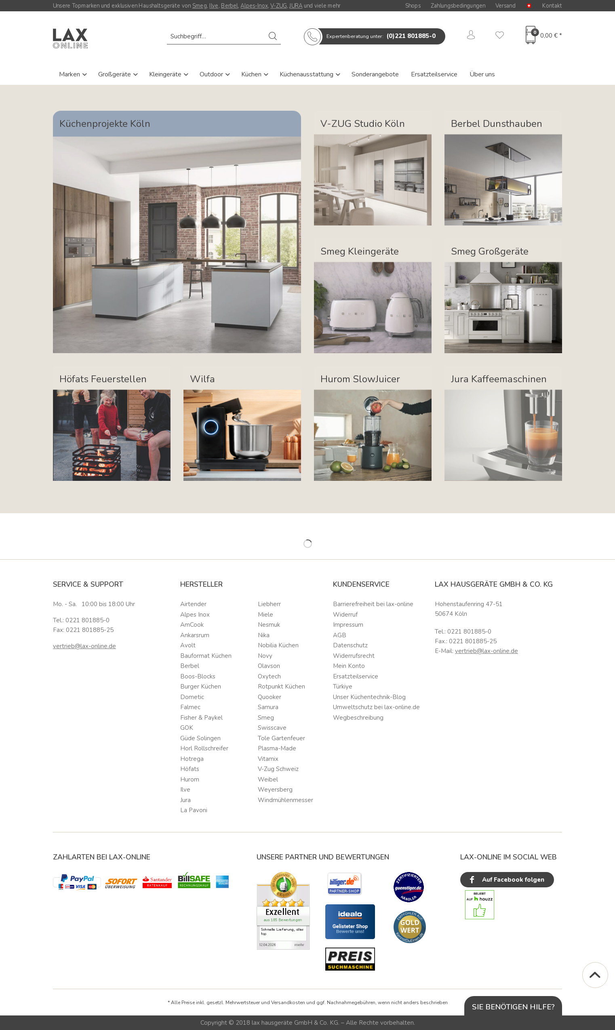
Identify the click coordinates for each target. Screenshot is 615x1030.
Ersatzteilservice (434, 74)
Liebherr (269, 604)
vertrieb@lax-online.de (84, 646)
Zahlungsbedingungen (458, 6)
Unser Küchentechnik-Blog (369, 697)
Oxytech (269, 676)
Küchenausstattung (307, 74)
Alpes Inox (195, 615)
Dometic (192, 697)
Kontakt (552, 6)
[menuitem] (224, 36)
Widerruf (345, 615)
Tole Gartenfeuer (281, 738)
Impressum (348, 625)
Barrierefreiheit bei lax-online (373, 604)
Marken (70, 74)
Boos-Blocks (197, 676)
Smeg (199, 6)
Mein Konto (349, 666)
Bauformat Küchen (206, 656)
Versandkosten (288, 1002)
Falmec (190, 707)
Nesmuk (269, 625)
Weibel (268, 779)
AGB (339, 635)
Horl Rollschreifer (204, 748)
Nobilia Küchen (278, 645)
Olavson (269, 666)
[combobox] (224, 36)
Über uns (482, 74)
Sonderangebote (375, 74)
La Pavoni (193, 810)
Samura (268, 707)
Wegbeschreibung (358, 718)
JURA (295, 6)
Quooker (269, 697)
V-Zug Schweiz (278, 769)
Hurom (189, 779)
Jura (185, 800)
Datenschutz (350, 645)
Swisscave (272, 728)
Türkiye (342, 686)
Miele (265, 615)
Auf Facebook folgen (506, 880)
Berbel (229, 6)
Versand (505, 6)
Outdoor (212, 74)
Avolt (188, 645)
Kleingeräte (166, 74)
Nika (264, 635)
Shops (413, 6)
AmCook (192, 625)
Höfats (189, 769)
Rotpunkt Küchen (281, 686)
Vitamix (268, 759)
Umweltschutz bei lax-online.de (376, 707)
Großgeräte (115, 74)
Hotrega (192, 759)
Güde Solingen (200, 738)
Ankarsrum (194, 635)
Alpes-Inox (253, 6)
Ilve (214, 6)
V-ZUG (278, 6)
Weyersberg (275, 790)
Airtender (193, 604)
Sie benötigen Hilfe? (513, 1007)
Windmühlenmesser (285, 800)
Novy (265, 656)
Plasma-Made (277, 748)
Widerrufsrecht (354, 656)
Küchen (252, 74)
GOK (186, 728)
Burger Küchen (200, 686)
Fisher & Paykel (201, 718)
